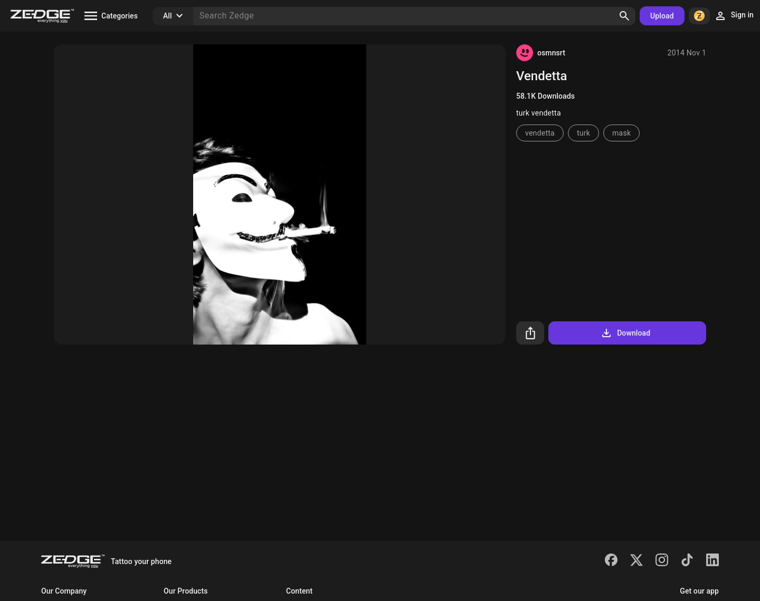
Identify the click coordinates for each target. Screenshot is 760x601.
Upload (662, 16)
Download (625, 333)
